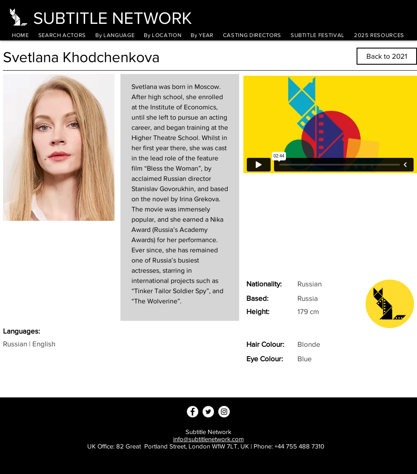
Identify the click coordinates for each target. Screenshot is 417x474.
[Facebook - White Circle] (192, 411)
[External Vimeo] (330, 124)
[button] (115, 35)
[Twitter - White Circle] (208, 411)
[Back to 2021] (387, 56)
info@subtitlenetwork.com (208, 439)
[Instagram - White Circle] (224, 411)
